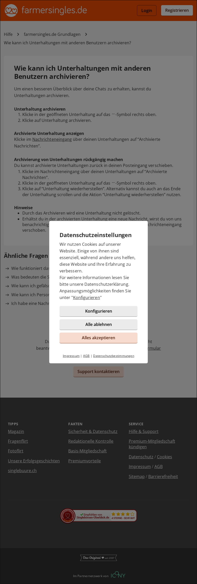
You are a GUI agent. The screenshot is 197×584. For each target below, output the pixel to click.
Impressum (71, 356)
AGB (86, 356)
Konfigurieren (86, 297)
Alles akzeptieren (98, 338)
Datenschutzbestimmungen (113, 356)
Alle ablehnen (98, 324)
